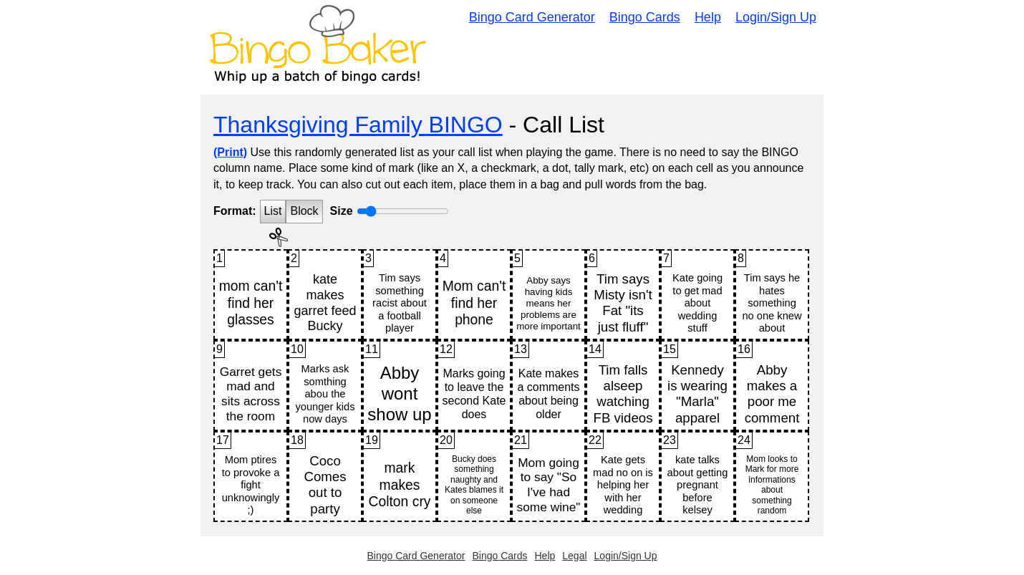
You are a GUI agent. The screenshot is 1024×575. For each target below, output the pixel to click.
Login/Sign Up (775, 17)
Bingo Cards (644, 17)
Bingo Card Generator (532, 17)
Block (304, 211)
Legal (574, 556)
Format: (234, 211)
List (273, 211)
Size (341, 211)
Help (708, 17)
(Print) (230, 152)
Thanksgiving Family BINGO (358, 124)
